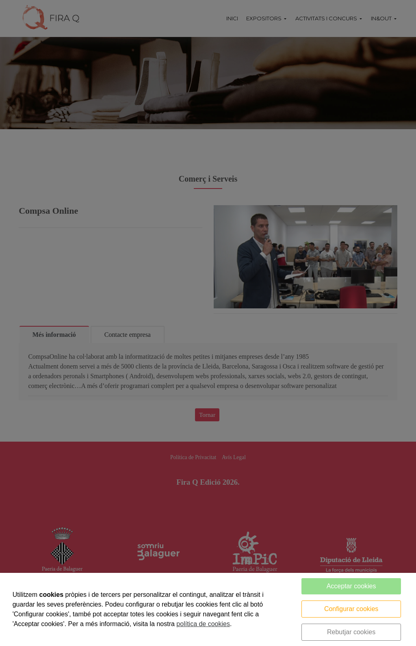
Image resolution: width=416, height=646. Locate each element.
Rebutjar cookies (351, 632)
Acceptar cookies (351, 586)
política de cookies (203, 623)
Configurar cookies (351, 608)
